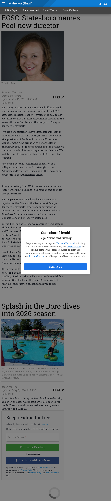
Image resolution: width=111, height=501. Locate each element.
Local (103, 3)
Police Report (12, 10)
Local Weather (51, 10)
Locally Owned (31, 10)
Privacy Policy (74, 246)
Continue (55, 266)
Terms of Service (65, 243)
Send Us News (70, 10)
